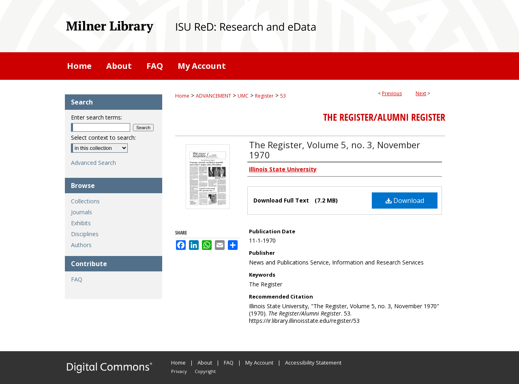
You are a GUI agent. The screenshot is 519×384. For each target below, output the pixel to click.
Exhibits (81, 223)
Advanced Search (93, 162)
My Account (259, 362)
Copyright (205, 371)
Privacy (179, 371)
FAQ (76, 279)
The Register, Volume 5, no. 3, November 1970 (334, 150)
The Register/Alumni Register (384, 117)
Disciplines (85, 234)
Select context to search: (103, 137)
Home (182, 95)
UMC (243, 95)
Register (264, 95)
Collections (85, 201)
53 (283, 95)
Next (421, 93)
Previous (392, 93)
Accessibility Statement (313, 362)
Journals (81, 212)
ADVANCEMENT (213, 95)
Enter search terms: (96, 117)
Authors (81, 245)
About (204, 362)
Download (405, 200)
